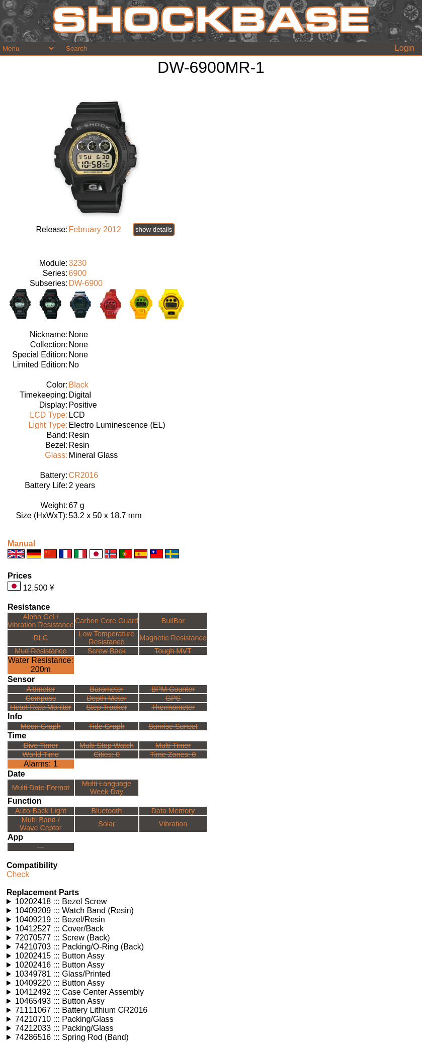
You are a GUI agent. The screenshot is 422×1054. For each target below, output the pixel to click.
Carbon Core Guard (106, 621)
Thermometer (173, 707)
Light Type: (48, 425)
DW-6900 (86, 283)
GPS (173, 698)
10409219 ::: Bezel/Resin (60, 919)
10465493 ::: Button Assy (60, 1001)
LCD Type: (48, 415)
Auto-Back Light (40, 811)
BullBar (173, 621)
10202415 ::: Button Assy (60, 955)
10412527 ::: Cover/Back (59, 928)
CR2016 (84, 475)
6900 (78, 273)
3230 (78, 263)
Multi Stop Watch (106, 745)
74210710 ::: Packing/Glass (64, 1019)
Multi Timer (173, 745)
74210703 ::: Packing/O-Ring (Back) (79, 946)
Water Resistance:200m (40, 665)
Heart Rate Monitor (40, 707)
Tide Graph (106, 726)
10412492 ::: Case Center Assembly (79, 992)
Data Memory (173, 811)
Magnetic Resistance (173, 638)
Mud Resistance (40, 651)
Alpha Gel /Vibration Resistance (41, 621)
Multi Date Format (40, 788)
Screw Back (107, 651)
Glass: (56, 455)
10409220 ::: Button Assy (60, 983)
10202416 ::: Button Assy (60, 965)
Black (79, 384)
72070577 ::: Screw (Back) (62, 937)
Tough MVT (173, 651)
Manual (21, 543)
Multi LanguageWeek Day (106, 788)
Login (404, 48)
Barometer (106, 689)
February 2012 (95, 229)
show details (153, 229)
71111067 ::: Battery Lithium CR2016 (81, 1010)
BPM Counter (173, 689)
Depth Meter (106, 698)
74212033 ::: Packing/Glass (64, 1028)
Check (18, 874)
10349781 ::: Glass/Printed (62, 974)
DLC (40, 638)
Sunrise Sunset (173, 726)
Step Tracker (106, 707)
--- (40, 847)
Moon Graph (41, 726)
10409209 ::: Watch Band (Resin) (74, 910)
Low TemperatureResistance (106, 638)
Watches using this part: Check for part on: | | (211, 901)
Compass (40, 698)
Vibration (173, 824)
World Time (41, 754)
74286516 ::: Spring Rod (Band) (72, 1037)
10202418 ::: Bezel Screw (61, 901)
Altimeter (40, 689)
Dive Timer (40, 745)
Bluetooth (107, 811)
